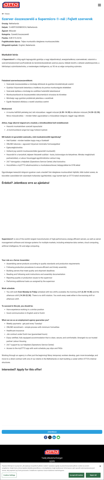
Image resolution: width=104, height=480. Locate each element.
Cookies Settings (9, 475)
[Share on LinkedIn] (54, 437)
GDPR (52, 461)
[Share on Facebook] (46, 437)
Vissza (6, 13)
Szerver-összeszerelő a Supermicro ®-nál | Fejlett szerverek (47, 19)
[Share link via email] (58, 437)
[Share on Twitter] (50, 437)
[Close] (100, 466)
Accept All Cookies (76, 475)
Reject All (93, 475)
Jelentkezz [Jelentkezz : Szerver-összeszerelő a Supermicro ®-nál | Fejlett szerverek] (52, 432)
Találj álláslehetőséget (52, 458)
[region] (52, 471)
